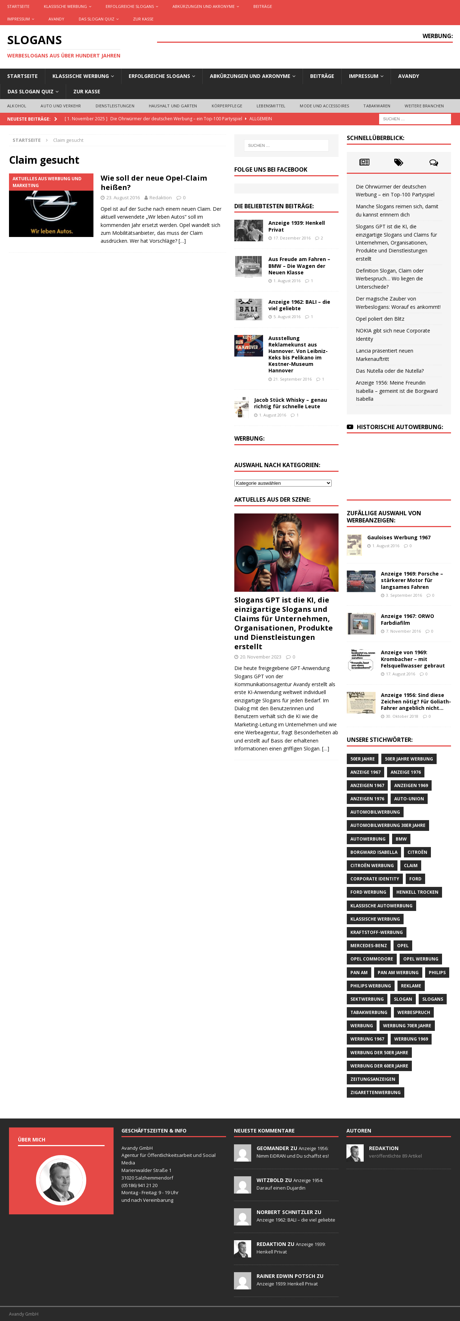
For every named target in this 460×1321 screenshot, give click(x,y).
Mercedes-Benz (368, 946)
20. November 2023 (260, 656)
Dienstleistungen (115, 105)
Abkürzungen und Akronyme (203, 6)
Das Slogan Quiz (96, 19)
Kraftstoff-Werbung (376, 932)
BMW (401, 839)
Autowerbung (368, 839)
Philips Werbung (370, 986)
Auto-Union (409, 799)
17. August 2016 (400, 673)
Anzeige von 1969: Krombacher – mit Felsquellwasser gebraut (413, 659)
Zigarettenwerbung (375, 1092)
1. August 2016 (286, 280)
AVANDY (56, 19)
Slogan (403, 999)
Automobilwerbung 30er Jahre (388, 825)
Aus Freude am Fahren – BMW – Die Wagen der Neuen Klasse (299, 265)
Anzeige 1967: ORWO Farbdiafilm (407, 619)
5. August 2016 (286, 316)
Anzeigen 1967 (367, 785)
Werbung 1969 (411, 1039)
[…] (182, 240)
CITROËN (417, 852)
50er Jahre (362, 759)
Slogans (432, 999)
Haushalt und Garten (173, 105)
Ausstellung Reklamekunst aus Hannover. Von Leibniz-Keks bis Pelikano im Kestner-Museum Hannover (298, 354)
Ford (415, 879)
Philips (437, 972)
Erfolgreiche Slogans (130, 6)
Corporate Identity (374, 879)
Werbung (361, 1026)
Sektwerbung (367, 999)
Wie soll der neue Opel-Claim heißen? (154, 182)
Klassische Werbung (65, 6)
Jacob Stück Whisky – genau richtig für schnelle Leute (290, 403)
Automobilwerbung (375, 812)
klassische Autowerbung (381, 906)
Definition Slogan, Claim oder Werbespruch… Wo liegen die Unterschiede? (390, 278)
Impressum (18, 19)
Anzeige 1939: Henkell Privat (296, 226)
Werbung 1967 (367, 1039)
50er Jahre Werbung (409, 759)
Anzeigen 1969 (411, 785)
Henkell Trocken (417, 892)
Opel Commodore (371, 959)
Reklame (411, 986)
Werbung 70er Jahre (407, 1026)
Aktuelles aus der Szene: (272, 499)
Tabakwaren (376, 105)
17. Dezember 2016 (291, 238)
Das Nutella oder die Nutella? (390, 370)
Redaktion (161, 197)
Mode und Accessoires (324, 105)
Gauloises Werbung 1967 (399, 537)
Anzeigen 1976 (367, 799)
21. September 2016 (292, 379)
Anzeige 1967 (365, 772)
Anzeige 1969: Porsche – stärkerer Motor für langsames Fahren (412, 580)
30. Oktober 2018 (402, 716)
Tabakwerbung (368, 1012)
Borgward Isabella (373, 852)
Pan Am (359, 972)
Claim (411, 865)
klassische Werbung (375, 919)
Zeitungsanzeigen (372, 1079)
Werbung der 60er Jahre (379, 1066)
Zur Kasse (143, 19)
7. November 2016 (403, 631)
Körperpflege (227, 105)
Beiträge (262, 6)
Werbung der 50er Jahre (379, 1053)
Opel (403, 946)
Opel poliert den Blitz (380, 318)
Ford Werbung (368, 892)
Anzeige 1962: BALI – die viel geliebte (299, 305)
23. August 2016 (123, 197)
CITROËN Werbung (372, 865)
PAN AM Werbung (398, 972)
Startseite (18, 6)
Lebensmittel (271, 105)
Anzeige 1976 (406, 772)
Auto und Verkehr (61, 105)
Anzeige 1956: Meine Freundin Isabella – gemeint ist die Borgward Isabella (397, 390)
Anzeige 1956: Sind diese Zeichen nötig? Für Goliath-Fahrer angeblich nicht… (416, 701)
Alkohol (16, 105)
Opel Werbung (420, 959)
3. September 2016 (404, 595)
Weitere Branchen (424, 105)
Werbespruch (413, 1012)
